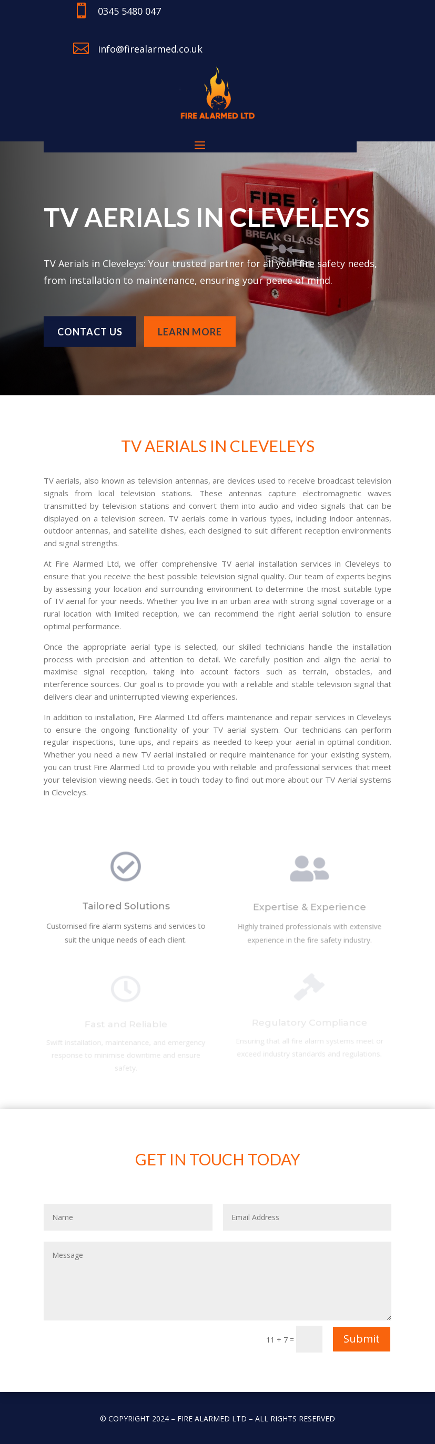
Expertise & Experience (309, 910)
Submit (361, 1339)
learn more (190, 328)
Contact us (90, 328)
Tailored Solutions (125, 909)
